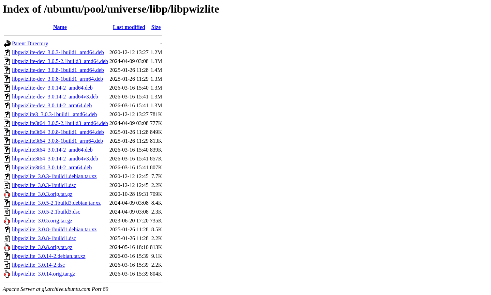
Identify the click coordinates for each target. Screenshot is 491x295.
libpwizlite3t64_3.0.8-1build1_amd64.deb (58, 132)
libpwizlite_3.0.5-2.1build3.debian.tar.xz (56, 203)
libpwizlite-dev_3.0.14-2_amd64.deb (52, 88)
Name (60, 27)
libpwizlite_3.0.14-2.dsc (38, 265)
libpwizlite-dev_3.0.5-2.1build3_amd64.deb (60, 61)
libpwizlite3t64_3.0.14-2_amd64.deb (52, 150)
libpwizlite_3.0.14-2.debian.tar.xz (49, 256)
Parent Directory (30, 43)
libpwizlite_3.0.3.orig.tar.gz (42, 194)
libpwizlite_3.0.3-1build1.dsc (44, 185)
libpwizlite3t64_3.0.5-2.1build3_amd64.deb (60, 123)
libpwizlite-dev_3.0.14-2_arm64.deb (52, 105)
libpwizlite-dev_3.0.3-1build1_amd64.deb (58, 52)
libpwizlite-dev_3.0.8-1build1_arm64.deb (57, 79)
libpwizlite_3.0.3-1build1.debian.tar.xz (54, 176)
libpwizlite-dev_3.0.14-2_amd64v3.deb (55, 96)
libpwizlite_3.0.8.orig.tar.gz (42, 247)
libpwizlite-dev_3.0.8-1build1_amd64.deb (58, 70)
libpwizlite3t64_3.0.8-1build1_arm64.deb (57, 141)
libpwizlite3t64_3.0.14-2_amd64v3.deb (55, 158)
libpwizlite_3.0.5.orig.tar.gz (42, 220)
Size (156, 27)
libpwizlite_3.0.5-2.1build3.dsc (46, 212)
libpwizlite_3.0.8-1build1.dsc (44, 238)
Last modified (129, 27)
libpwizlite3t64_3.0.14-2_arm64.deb (52, 167)
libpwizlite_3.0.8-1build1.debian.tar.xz (54, 229)
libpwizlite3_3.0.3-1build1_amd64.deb (54, 114)
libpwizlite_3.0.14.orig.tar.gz (43, 274)
